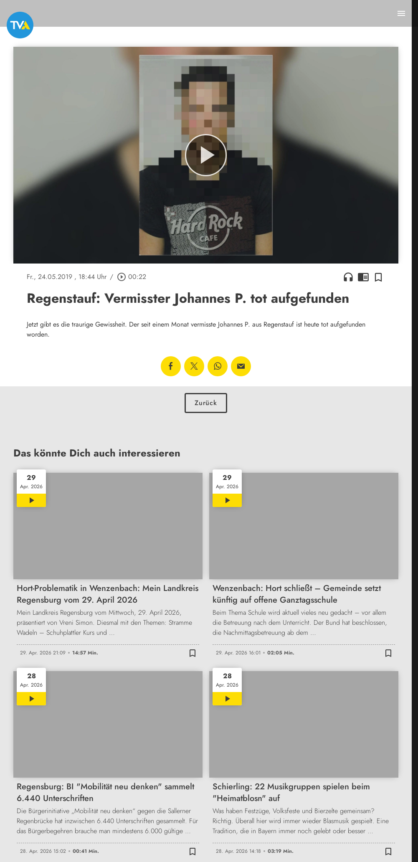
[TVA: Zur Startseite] (20, 25)
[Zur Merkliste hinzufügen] (378, 277)
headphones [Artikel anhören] (348, 277)
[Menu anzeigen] (401, 13)
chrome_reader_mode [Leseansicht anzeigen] (363, 277)
